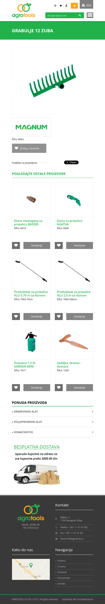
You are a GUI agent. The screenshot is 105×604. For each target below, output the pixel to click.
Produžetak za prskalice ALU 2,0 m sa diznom (74, 293)
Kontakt (60, 583)
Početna (60, 560)
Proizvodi (61, 572)
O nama (60, 566)
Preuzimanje (62, 578)
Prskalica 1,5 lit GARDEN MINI (24, 364)
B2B (88, 5)
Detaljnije (36, 245)
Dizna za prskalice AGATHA (69, 222)
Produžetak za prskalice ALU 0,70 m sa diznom (31, 293)
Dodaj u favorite (29, 148)
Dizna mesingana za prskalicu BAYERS (28, 222)
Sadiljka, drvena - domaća (69, 364)
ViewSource (87, 599)
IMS (75, 599)
